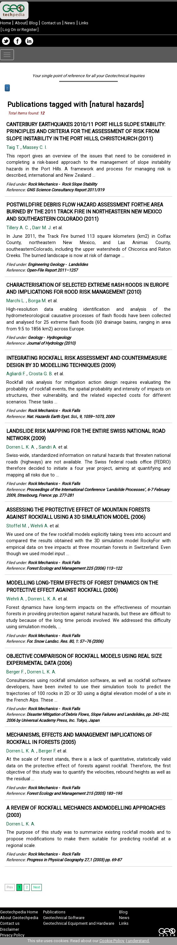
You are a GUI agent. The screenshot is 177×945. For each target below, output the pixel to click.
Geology (35, 337)
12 (42, 113)
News (69, 23)
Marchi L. (16, 301)
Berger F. (15, 672)
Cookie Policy (112, 940)
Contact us (51, 23)
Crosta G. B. (41, 374)
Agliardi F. (16, 374)
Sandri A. (48, 447)
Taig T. (13, 147)
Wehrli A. (40, 526)
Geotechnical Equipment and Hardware (78, 923)
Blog (34, 23)
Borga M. (38, 301)
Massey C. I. (35, 147)
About (20, 23)
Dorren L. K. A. (21, 447)
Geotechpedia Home (19, 912)
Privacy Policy (12, 935)
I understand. (138, 940)
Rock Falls (71, 410)
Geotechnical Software (64, 917)
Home (6, 23)
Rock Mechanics (43, 184)
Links (83, 23)
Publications (54, 912)
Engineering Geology (46, 264)
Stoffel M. (17, 526)
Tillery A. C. (18, 227)
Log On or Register (20, 29)
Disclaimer (9, 929)
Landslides (78, 264)
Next (36, 887)
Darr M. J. (42, 227)
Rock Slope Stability (79, 184)
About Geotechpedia (19, 917)
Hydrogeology (59, 337)
